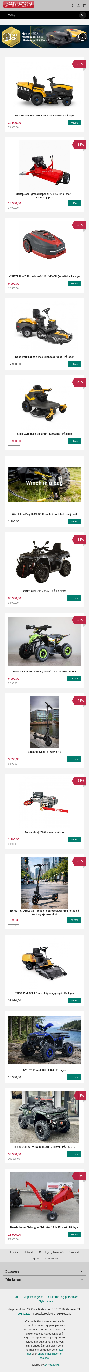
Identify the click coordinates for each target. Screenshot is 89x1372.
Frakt (16, 1296)
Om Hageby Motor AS (51, 1252)
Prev (10, 36)
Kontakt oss (52, 1258)
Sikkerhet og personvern (64, 1296)
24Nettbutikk (51, 1364)
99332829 (24, 1313)
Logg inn (35, 1258)
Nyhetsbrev (46, 1301)
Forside (14, 1252)
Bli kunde (29, 1252)
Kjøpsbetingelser (33, 1296)
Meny (9, 15)
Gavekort (74, 1252)
